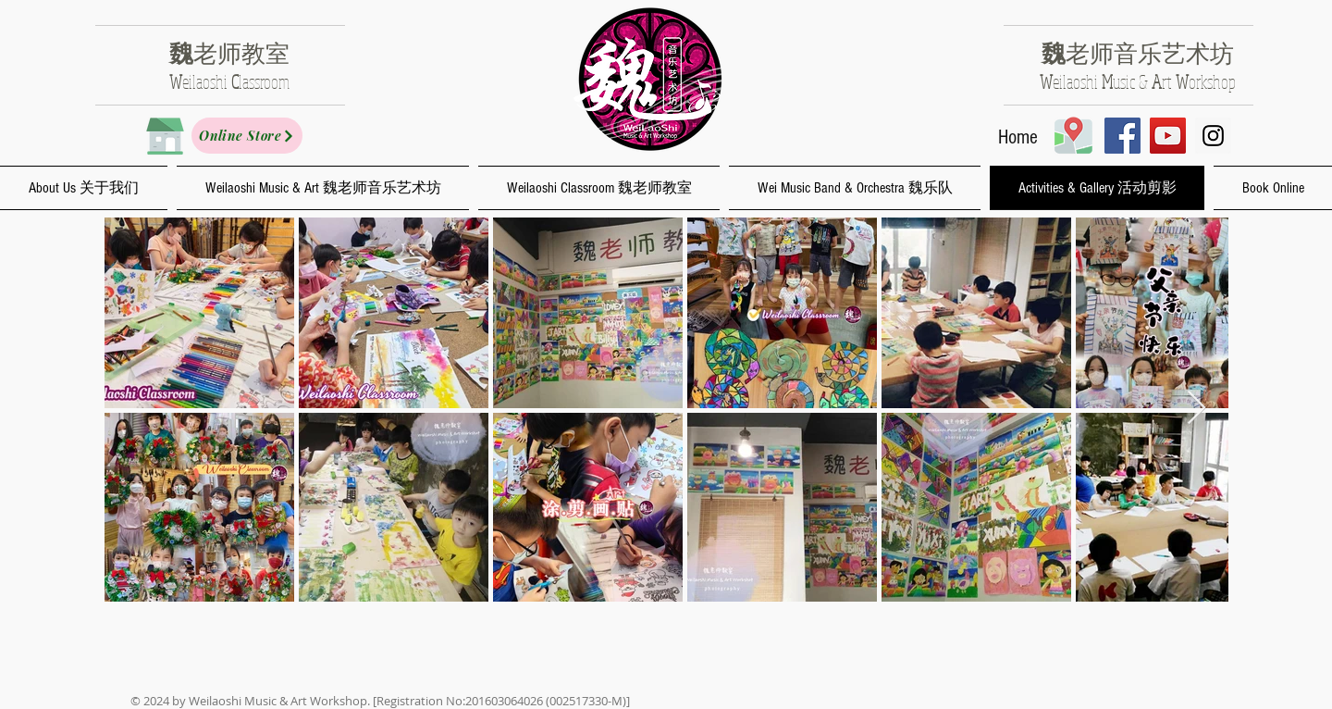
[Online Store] (246, 136)
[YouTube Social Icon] (1168, 136)
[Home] (1018, 138)
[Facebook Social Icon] (1122, 136)
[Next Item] (1196, 409)
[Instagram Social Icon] (1213, 136)
